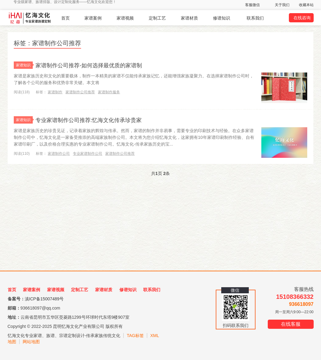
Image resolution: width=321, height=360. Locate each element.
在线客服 (290, 324)
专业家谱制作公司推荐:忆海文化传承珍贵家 (100, 120)
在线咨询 (302, 17)
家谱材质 (189, 18)
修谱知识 (221, 18)
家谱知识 (24, 65)
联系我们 (255, 18)
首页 (65, 18)
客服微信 (252, 5)
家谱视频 (125, 18)
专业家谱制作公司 (87, 153)
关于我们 (282, 5)
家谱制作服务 (109, 92)
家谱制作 (55, 92)
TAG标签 (135, 335)
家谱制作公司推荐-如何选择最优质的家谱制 (100, 65)
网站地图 (31, 341)
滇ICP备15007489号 (44, 298)
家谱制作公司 (59, 153)
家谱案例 (93, 18)
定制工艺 (157, 18)
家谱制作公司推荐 (80, 92)
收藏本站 (306, 5)
